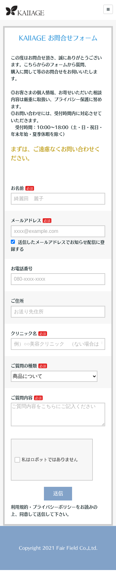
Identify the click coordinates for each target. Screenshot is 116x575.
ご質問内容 (21, 398)
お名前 (17, 188)
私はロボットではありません (46, 465)
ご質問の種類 (24, 366)
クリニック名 (24, 333)
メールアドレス (26, 220)
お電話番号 (21, 268)
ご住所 (17, 301)
